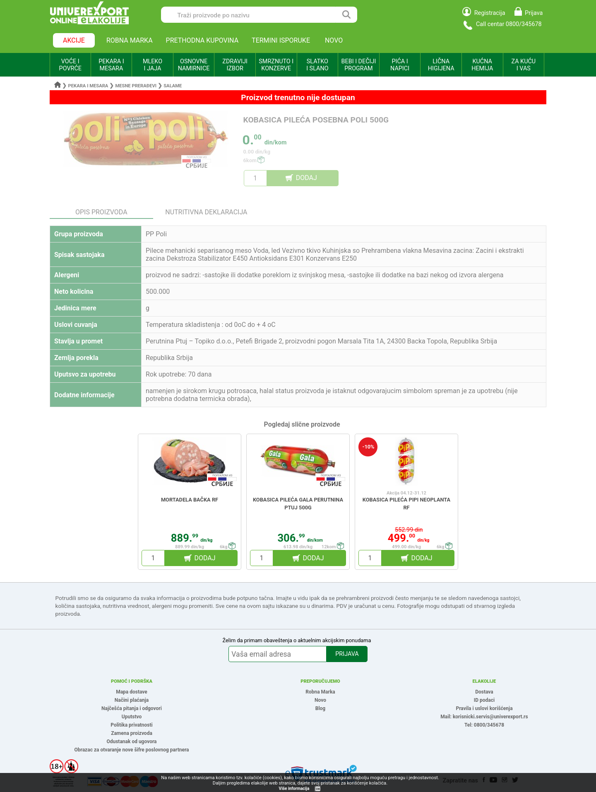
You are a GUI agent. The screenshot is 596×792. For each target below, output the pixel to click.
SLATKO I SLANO (317, 65)
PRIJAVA (346, 654)
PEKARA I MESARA (111, 65)
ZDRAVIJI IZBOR (235, 65)
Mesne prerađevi (136, 86)
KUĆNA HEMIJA (482, 65)
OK (318, 789)
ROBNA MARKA (129, 40)
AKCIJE (74, 40)
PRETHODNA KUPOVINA (202, 40)
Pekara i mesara (88, 86)
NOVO (334, 40)
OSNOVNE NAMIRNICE (194, 65)
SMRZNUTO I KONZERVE (276, 65)
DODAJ (306, 178)
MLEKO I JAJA (152, 65)
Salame (172, 86)
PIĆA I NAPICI (399, 65)
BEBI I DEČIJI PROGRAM (358, 65)
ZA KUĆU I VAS (523, 65)
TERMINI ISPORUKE (281, 40)
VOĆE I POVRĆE (70, 65)
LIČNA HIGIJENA (441, 65)
